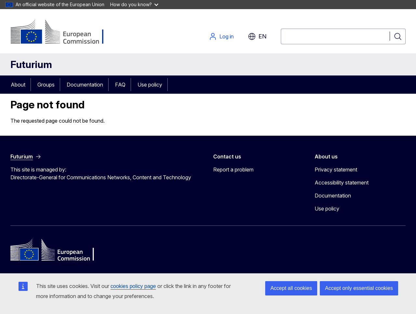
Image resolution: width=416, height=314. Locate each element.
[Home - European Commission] (62, 33)
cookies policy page (133, 286)
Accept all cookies (291, 288)
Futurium (31, 64)
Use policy (149, 84)
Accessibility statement (342, 182)
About (18, 84)
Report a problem (233, 169)
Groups (46, 84)
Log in (221, 36)
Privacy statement (336, 169)
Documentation (85, 84)
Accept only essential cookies (359, 288)
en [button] (257, 36)
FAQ (120, 84)
